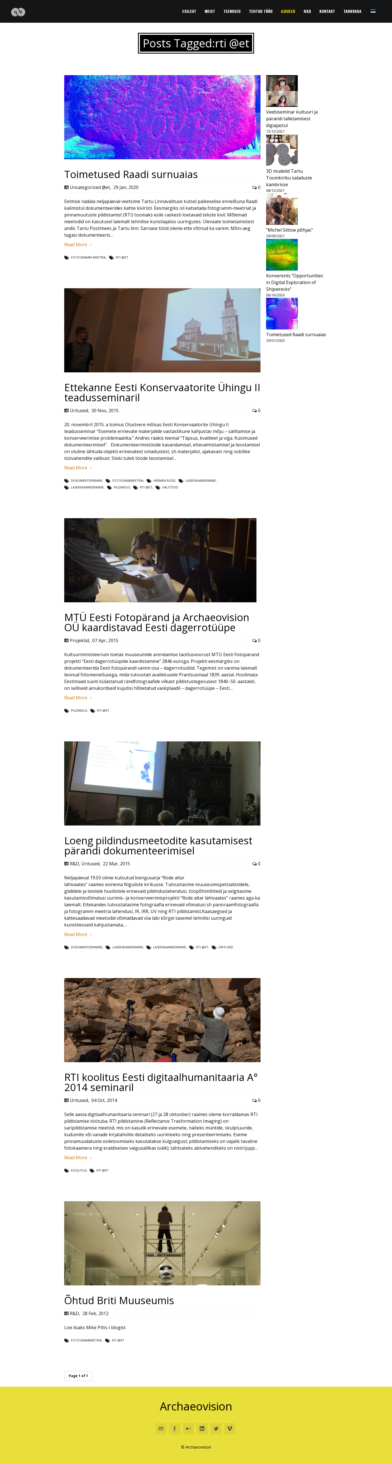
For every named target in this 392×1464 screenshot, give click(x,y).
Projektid (79, 640)
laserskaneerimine (200, 480)
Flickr (188, 1428)
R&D (74, 864)
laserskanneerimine (87, 487)
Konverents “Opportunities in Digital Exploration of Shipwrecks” (294, 282)
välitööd (170, 487)
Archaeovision (196, 1406)
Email (161, 1428)
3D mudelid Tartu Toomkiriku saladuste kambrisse (289, 178)
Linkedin (202, 1428)
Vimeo (229, 1428)
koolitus (78, 1170)
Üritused (79, 410)
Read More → (78, 244)
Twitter (216, 1428)
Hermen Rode (164, 480)
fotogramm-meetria (88, 257)
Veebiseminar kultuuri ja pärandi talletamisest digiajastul (292, 118)
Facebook (174, 1428)
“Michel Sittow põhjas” (289, 230)
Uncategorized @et (90, 187)
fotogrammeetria (127, 480)
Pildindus (122, 487)
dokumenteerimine (86, 480)
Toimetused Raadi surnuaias (296, 334)
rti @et (122, 257)
